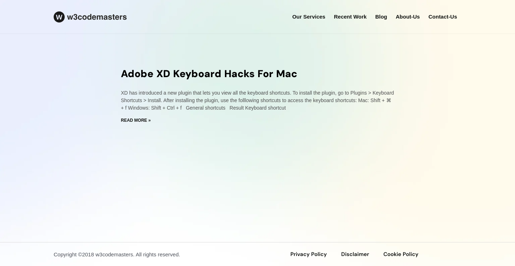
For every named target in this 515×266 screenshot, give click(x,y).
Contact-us (442, 17)
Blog (381, 17)
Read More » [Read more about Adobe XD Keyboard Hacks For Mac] (136, 120)
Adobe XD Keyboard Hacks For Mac (209, 73)
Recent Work (350, 17)
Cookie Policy (400, 254)
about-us (408, 17)
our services (308, 17)
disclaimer (355, 254)
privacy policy (308, 254)
